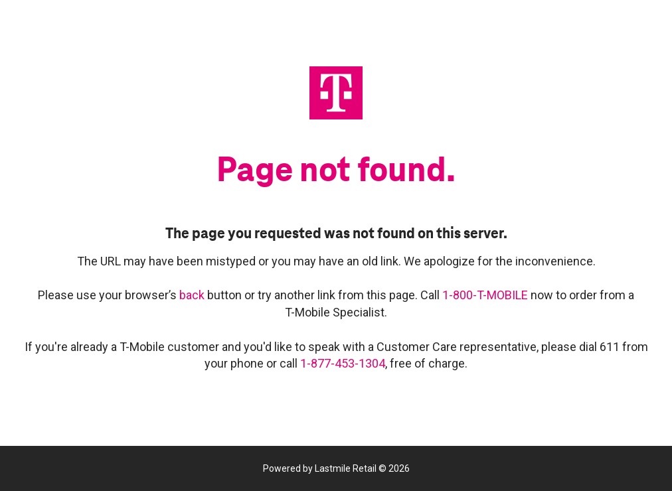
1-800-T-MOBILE (486, 295)
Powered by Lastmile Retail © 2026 (336, 468)
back (193, 295)
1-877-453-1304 (342, 363)
